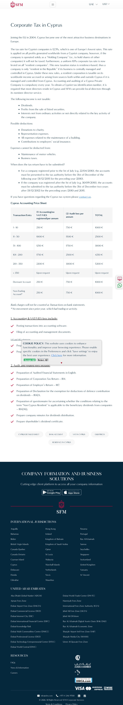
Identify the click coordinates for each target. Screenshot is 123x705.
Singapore (84, 554)
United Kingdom (87, 564)
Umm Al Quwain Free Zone (75, 641)
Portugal (83, 534)
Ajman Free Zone (18, 600)
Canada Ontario (18, 554)
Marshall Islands (52, 564)
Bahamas (15, 534)
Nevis (47, 575)
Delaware (15, 569)
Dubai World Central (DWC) (23, 647)
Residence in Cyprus (61, 442)
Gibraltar (15, 580)
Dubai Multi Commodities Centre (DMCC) (30, 631)
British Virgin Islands (20, 544)
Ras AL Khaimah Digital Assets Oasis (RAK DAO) (84, 621)
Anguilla (14, 529)
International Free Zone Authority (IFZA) (81, 606)
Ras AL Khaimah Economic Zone (77, 626)
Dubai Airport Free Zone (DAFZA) (26, 606)
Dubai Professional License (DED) (26, 636)
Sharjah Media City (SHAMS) (75, 636)
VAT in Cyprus (79, 434)
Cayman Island (17, 559)
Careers (14, 672)
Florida (14, 575)
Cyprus (14, 564)
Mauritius (49, 580)
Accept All (30, 360)
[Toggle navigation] (53, 4)
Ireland (48, 534)
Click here (56, 355)
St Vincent (85, 575)
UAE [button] (91, 4)
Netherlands (50, 569)
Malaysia (49, 559)
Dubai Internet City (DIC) (22, 616)
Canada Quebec (18, 549)
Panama (83, 529)
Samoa (83, 544)
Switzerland (85, 559)
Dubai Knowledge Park (21, 626)
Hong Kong (50, 529)
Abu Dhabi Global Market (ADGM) (26, 595)
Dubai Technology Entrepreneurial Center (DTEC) (33, 641)
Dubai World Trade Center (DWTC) (79, 595)
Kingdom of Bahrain (54, 539)
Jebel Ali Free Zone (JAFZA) (75, 611)
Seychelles (84, 549)
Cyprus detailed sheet (28, 434)
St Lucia (49, 554)
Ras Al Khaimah (87, 539)
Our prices (100, 434)
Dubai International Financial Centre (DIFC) (30, 621)
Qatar (48, 549)
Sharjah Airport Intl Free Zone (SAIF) (79, 631)
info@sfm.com (45, 695)
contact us (85, 196)
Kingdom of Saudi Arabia (56, 544)
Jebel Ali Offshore (71, 616)
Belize (13, 539)
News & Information (20, 667)
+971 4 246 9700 (65, 695)
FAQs (13, 662)
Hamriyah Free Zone (72, 600)
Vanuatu (84, 569)
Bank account (56, 434)
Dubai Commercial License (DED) (26, 611)
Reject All (43, 360)
